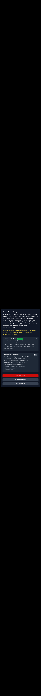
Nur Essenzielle (20, 383)
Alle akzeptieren (20, 375)
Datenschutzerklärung (9, 327)
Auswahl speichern (20, 379)
